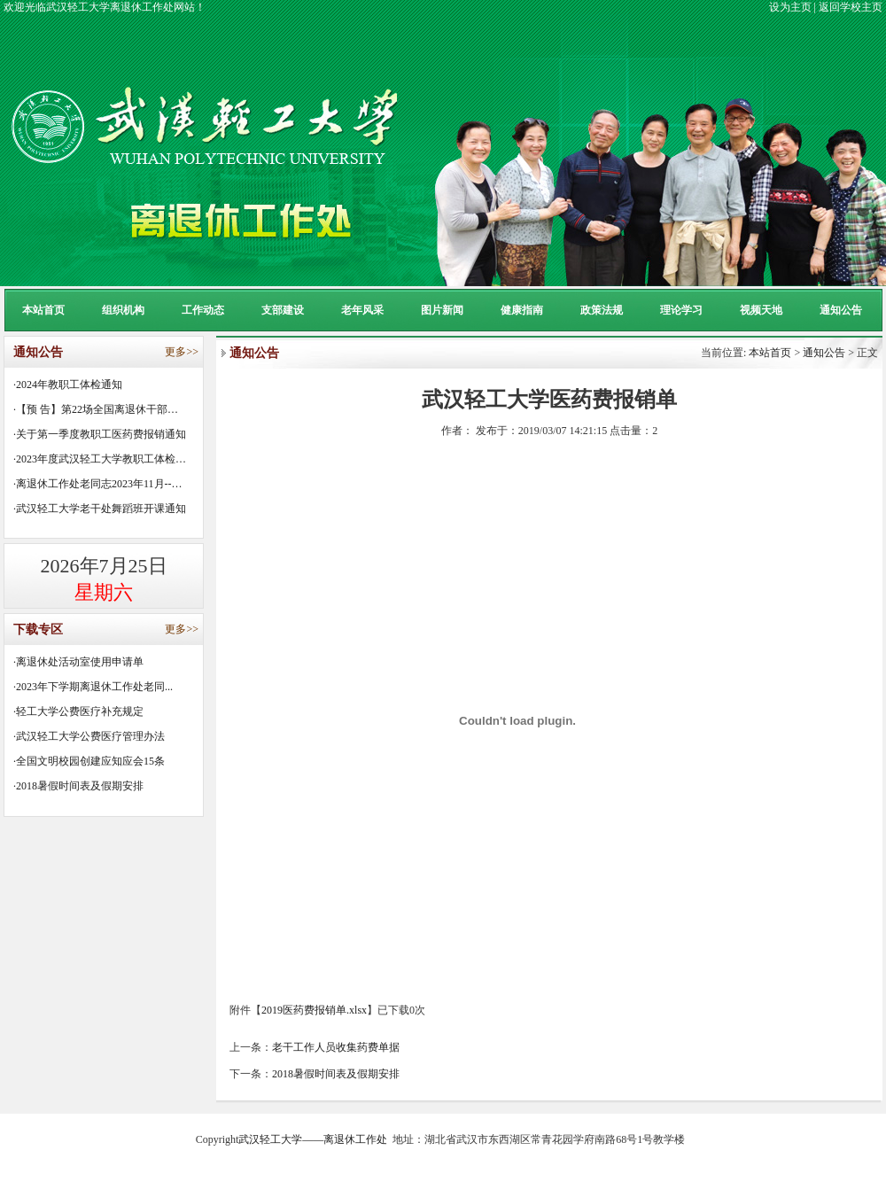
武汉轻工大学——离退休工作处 (312, 1139)
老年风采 (362, 310)
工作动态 (203, 310)
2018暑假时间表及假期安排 (336, 1074)
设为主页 (790, 7)
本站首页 (43, 310)
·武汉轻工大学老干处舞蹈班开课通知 (99, 508)
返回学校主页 (850, 7)
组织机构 (123, 310)
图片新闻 (442, 310)
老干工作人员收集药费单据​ (336, 1047)
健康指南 (522, 310)
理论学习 (681, 310)
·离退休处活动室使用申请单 (78, 662)
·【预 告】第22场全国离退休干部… (95, 409)
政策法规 (601, 310)
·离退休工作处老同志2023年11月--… (98, 484)
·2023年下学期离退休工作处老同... (93, 686)
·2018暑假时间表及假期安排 (78, 786)
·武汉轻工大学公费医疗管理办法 (89, 736)
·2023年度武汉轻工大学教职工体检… (99, 459)
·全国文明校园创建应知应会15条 (89, 761)
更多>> (181, 352)
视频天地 (761, 310)
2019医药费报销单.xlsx (314, 1010)
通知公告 (841, 310)
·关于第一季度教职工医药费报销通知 (99, 434)
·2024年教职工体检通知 (67, 384)
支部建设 (282, 310)
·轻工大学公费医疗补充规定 (78, 711)
